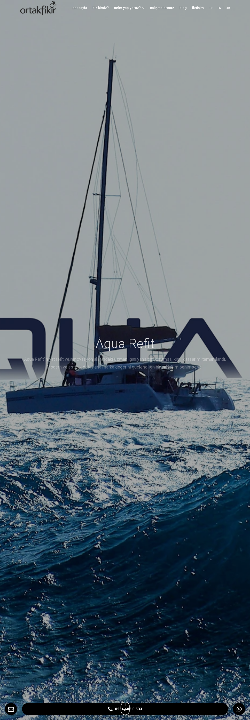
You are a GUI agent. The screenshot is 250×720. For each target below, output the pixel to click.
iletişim (198, 8)
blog (183, 8)
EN (219, 8)
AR (228, 8)
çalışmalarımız (162, 8)
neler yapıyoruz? (129, 8)
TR (211, 8)
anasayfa (80, 8)
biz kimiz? (101, 8)
